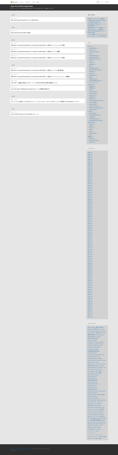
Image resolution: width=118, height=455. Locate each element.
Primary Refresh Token (98, 405)
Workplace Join (93, 79)
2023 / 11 (90, 199)
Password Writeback (97, 403)
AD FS (89, 46)
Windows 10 (95, 422)
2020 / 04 (90, 272)
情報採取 (90, 136)
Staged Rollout (95, 414)
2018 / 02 (90, 308)
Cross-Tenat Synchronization (92, 354)
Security (91, 73)
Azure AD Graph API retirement (93, 342)
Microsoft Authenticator (92, 376)
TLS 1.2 (94, 416)
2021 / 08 (90, 246)
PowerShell (90, 405)
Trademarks (29, 448)
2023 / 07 (90, 206)
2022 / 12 (90, 218)
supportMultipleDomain (94, 80)
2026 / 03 (90, 154)
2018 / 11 (90, 292)
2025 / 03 (90, 173)
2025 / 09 (90, 163)
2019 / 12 (90, 279)
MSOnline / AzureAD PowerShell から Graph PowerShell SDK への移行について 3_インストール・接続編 (40, 76)
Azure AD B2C (92, 104)
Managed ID (97, 374)
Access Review (93, 91)
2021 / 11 (90, 240)
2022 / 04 (90, 232)
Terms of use (23, 448)
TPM (97, 416)
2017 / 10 (90, 315)
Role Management (98, 407)
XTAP (101, 425)
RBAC (93, 407)
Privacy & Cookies (15, 448)
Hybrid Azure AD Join (94, 59)
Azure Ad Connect (91, 345)
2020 (13, 96)
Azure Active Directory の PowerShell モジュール (25, 114)
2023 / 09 (90, 202)
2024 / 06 (90, 187)
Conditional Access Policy (95, 120)
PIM (97, 401)
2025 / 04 (90, 171)
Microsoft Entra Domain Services (93, 383)
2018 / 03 (90, 306)
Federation (97, 362)
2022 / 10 (90, 221)
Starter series (101, 414)
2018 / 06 (90, 301)
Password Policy (90, 403)
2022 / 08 (90, 225)
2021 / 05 (90, 251)
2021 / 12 (90, 239)
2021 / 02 (90, 256)
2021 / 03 (90, 254)
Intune (90, 60)
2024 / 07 (90, 185)
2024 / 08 (90, 183)
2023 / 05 (90, 209)
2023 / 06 (90, 208)
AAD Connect (91, 122)
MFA (90, 66)
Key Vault (91, 142)
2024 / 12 (90, 178)
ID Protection (101, 365)
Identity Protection (100, 367)
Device (99, 354)
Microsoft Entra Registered (92, 392)
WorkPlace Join (90, 425)
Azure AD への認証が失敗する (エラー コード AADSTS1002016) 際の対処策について (34, 82)
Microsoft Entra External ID (92, 385)
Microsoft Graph (101, 394)
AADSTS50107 (93, 48)
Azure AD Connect (93, 51)
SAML (103, 407)
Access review (92, 93)
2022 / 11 (90, 220)
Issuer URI (91, 64)
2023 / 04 (90, 211)
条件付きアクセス (91, 438)
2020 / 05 (90, 270)
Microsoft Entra (92, 380)
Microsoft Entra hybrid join (92, 394)
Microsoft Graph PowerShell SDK (93, 398)
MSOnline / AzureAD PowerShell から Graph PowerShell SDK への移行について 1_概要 (35, 51)
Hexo (17, 450)
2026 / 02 (90, 156)
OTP (95, 401)
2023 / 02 (90, 214)
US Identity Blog (95, 420)
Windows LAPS (103, 423)
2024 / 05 (90, 189)
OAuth (92, 401)
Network (89, 401)
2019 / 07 (90, 285)
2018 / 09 (90, 296)
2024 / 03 (90, 192)
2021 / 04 (90, 253)
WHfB (91, 422)
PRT (101, 401)
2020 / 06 (90, 268)
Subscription (90, 416)
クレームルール (93, 82)
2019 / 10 (90, 282)
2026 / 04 (90, 152)
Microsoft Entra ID (92, 389)
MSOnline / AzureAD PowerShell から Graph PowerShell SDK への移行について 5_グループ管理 (37, 57)
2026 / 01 (90, 157)
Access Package (91, 331)
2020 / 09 (90, 263)
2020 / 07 (90, 266)
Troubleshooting (94, 418)
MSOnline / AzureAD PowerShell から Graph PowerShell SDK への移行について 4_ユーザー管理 (37, 45)
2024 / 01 (90, 195)
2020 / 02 (90, 275)
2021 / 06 (90, 249)
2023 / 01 (90, 216)
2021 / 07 (90, 247)
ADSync (91, 126)
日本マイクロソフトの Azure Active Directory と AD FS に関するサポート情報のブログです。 (33, 8)
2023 (13, 40)
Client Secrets (92, 113)
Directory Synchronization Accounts (93, 356)
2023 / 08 (90, 204)
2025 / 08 (90, 164)
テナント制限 (96, 431)
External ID (104, 360)
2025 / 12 (90, 159)
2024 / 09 (90, 182)
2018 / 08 (90, 298)
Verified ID (103, 420)
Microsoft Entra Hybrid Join (92, 387)
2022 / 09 (90, 223)
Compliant (91, 117)
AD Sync (91, 124)
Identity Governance (92, 367)
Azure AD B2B (92, 102)
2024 (13, 27)
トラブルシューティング (93, 436)
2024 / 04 (90, 190)
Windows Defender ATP (101, 422)
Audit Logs (91, 98)
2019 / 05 (90, 287)
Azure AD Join (92, 109)
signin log (99, 427)
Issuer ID (91, 62)
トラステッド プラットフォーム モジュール (95, 434)
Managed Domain (93, 68)
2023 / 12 (90, 197)
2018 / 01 (90, 310)
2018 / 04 (90, 305)
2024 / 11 (90, 180)
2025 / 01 (90, 176)
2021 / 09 (90, 244)
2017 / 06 (90, 317)
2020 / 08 (90, 265)
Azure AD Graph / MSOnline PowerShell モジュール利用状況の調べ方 (30, 89)
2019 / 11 (90, 280)
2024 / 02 (90, 194)
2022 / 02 (90, 235)
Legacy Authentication (91, 371)
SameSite (91, 71)
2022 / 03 (90, 234)
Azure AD (91, 50)
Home (21, 2)
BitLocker (98, 345)
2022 (13, 65)
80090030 (91, 88)
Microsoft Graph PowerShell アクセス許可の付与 (24, 20)
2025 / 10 (90, 161)
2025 (13, 15)
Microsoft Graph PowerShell (92, 396)
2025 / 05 (90, 169)
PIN (99, 401)
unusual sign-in (98, 429)
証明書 (96, 438)
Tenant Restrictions (101, 416)
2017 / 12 (90, 311)
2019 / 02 (90, 289)
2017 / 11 (90, 313)
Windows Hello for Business (94, 423)
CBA (90, 53)
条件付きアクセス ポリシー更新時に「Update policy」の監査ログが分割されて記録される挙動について (97, 20)
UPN (90, 135)
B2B (90, 111)
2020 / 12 (90, 260)
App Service (92, 95)
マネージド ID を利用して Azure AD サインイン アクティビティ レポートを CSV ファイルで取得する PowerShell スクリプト (45, 101)
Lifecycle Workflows (91, 373)
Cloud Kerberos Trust (94, 115)
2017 (13, 109)
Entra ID (100, 358)
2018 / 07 (90, 299)
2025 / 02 (90, 175)
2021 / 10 (90, 242)
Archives (27, 2)
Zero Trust (90, 427)
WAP (90, 77)
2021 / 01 (90, 258)
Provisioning (90, 407)
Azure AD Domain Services (95, 107)
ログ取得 (100, 436)
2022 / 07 (90, 227)
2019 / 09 (90, 284)
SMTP (90, 129)
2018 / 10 (90, 294)
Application (91, 97)
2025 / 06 (90, 168)
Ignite (104, 367)
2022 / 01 (90, 237)
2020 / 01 (90, 277)
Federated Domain (93, 57)
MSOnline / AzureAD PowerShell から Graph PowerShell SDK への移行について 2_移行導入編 (37, 70)
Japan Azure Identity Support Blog (22, 6)
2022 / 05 (90, 230)
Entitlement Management (92, 358)
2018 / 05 (90, 303)
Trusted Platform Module (102, 418)
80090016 (91, 86)
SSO (90, 131)
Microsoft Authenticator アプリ (93, 378)
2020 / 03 (90, 273)
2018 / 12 (90, 291)
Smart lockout (92, 75)
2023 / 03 (90, 213)
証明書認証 (100, 438)
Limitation (96, 373)
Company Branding (91, 349)
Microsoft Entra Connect (95, 70)
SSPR (94, 409)
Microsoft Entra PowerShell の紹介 (20, 32)
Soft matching (92, 133)
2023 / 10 (90, 201)
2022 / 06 (90, 228)
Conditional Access (93, 55)
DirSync (91, 127)
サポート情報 (35, 2)
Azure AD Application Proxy (95, 100)
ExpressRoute (98, 360)
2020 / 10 (90, 261)
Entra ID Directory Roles (92, 360)
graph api (94, 427)
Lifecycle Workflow (99, 371)
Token (89, 418)
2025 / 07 (90, 166)
